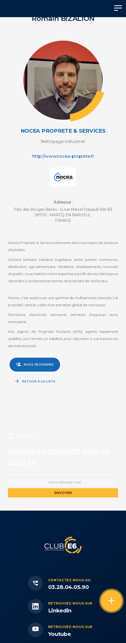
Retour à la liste (39, 381)
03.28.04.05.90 (68, 587)
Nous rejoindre (39, 364)
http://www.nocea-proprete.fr (63, 156)
